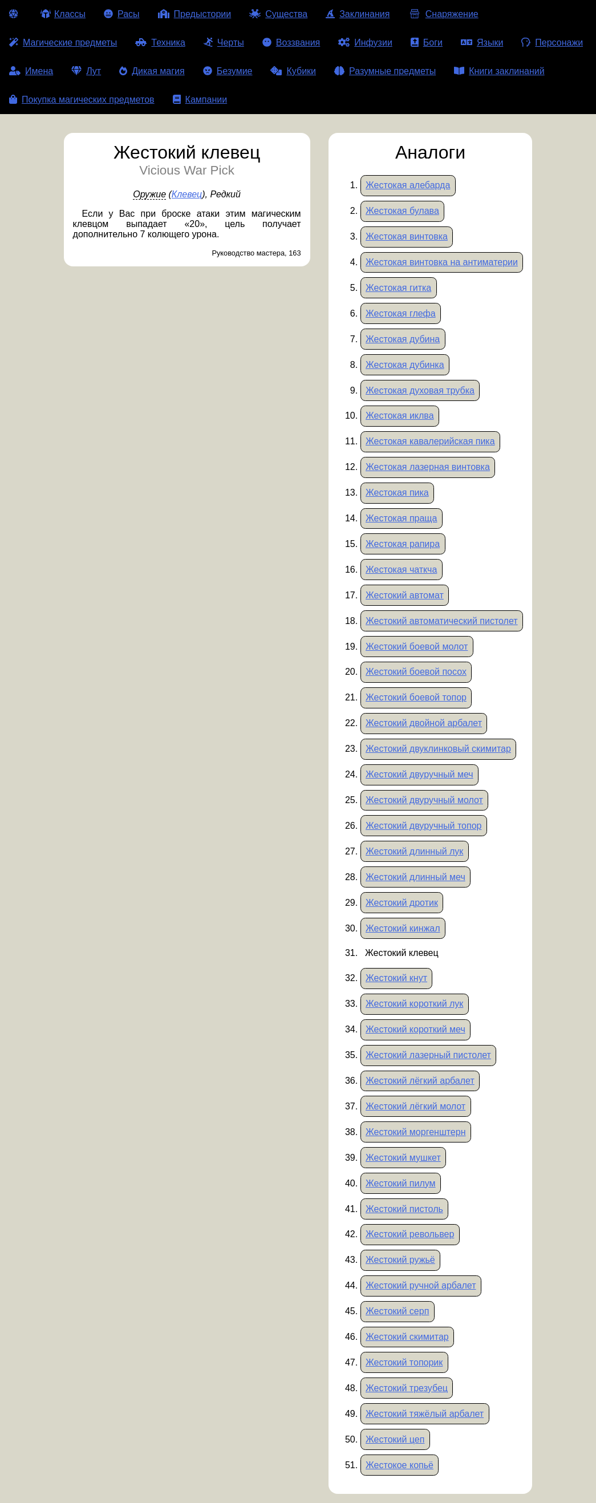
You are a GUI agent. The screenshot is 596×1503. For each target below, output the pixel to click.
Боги (427, 42)
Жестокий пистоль (404, 1209)
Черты (224, 42)
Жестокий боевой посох (416, 671)
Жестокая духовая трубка (420, 390)
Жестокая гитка (398, 288)
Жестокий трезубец (407, 1388)
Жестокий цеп (395, 1439)
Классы (63, 14)
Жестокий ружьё (400, 1260)
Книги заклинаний (499, 71)
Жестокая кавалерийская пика (430, 441)
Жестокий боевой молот (417, 646)
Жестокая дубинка (405, 365)
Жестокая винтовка (407, 236)
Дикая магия (151, 71)
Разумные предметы (385, 71)
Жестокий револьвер (410, 1234)
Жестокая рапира (403, 544)
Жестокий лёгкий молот (415, 1106)
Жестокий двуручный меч (419, 774)
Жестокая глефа (401, 313)
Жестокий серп (397, 1311)
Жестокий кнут (396, 978)
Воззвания (291, 42)
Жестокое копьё (399, 1465)
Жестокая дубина (403, 339)
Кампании (200, 99)
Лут (86, 71)
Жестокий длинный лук (414, 851)
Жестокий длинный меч (415, 877)
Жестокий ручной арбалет (421, 1285)
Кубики (293, 71)
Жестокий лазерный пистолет (428, 1055)
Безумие (228, 71)
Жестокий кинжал (403, 928)
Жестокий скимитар (407, 1337)
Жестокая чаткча (401, 569)
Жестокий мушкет (403, 1157)
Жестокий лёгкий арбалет (420, 1080)
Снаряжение (443, 14)
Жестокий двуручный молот (424, 800)
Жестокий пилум (401, 1183)
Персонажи (552, 42)
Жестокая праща (401, 518)
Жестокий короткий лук (414, 1003)
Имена (31, 71)
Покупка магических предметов (82, 99)
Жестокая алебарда (408, 185)
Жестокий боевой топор (416, 697)
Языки (482, 42)
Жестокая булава (402, 211)
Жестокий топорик (404, 1362)
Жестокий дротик (402, 903)
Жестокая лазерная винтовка (428, 467)
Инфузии (365, 42)
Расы (122, 14)
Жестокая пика (397, 492)
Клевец (187, 194)
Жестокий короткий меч (415, 1029)
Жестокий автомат (405, 595)
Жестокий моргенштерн (415, 1132)
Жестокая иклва (400, 415)
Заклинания (358, 14)
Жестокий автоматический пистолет (442, 621)
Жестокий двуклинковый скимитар (438, 748)
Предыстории (195, 14)
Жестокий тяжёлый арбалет (425, 1414)
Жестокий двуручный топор (423, 826)
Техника (160, 42)
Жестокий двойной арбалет (424, 723)
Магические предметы (63, 42)
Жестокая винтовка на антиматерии (442, 262)
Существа (278, 14)
